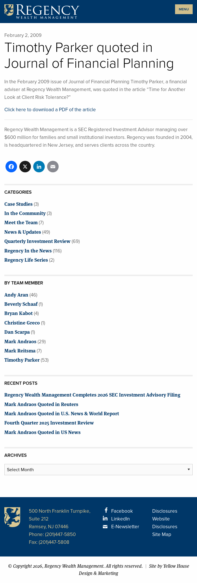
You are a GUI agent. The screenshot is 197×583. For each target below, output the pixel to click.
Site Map (161, 534)
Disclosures (164, 511)
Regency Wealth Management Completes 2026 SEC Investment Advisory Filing (92, 394)
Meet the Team (21, 222)
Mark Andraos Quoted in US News (42, 431)
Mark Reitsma (20, 350)
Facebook (122, 511)
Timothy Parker (22, 359)
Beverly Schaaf (21, 303)
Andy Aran (16, 294)
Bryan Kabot (18, 312)
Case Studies (18, 203)
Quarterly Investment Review (37, 240)
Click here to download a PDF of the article (50, 109)
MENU (184, 9)
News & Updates (22, 231)
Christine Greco (22, 322)
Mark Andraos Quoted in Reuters (41, 403)
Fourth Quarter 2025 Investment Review (49, 422)
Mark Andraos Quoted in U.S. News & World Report (61, 413)
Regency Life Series (26, 259)
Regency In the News (28, 250)
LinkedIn (120, 518)
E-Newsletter (125, 526)
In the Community (25, 212)
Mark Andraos (20, 341)
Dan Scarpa (17, 331)
